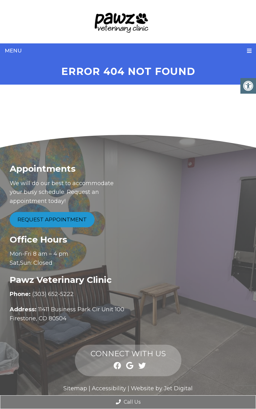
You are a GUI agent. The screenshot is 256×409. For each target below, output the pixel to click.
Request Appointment (52, 219)
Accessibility (109, 388)
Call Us (128, 402)
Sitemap (75, 388)
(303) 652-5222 (53, 294)
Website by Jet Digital (162, 388)
